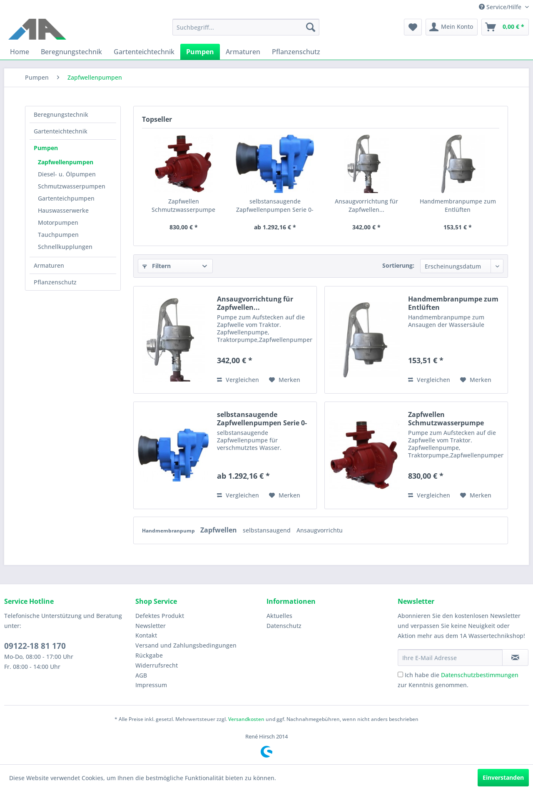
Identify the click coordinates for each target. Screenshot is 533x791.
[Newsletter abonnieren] (515, 657)
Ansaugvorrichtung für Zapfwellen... (366, 205)
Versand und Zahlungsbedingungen (186, 645)
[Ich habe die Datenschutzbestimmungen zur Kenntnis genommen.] (400, 674)
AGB (141, 675)
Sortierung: (398, 265)
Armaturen (49, 265)
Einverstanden (503, 777)
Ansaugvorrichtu (319, 530)
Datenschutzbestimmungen (479, 675)
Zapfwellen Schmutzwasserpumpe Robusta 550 (183, 205)
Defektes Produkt (159, 616)
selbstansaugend (267, 530)
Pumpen (46, 148)
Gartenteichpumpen (66, 198)
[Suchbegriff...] (245, 27)
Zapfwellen (219, 530)
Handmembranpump (169, 530)
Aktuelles (279, 616)
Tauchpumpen (58, 235)
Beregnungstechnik (61, 114)
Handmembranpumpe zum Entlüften (458, 205)
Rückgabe (149, 655)
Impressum (151, 685)
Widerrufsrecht (156, 665)
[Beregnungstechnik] (71, 52)
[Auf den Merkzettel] (284, 380)
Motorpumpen (58, 222)
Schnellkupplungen (65, 247)
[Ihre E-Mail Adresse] (450, 657)
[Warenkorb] (505, 27)
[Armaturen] (243, 52)
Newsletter (150, 626)
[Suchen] (310, 27)
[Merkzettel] (413, 27)
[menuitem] (245, 27)
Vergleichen (238, 380)
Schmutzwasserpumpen (71, 186)
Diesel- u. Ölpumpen (67, 174)
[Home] (19, 52)
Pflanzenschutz (55, 282)
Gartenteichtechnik (60, 131)
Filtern (156, 266)
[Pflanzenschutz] (296, 52)
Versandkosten (246, 719)
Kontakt (146, 635)
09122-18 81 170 (35, 645)
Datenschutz (283, 626)
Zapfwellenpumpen (65, 162)
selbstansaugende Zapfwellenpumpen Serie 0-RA (275, 205)
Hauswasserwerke (63, 210)
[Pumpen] (200, 52)
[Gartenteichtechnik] (144, 52)
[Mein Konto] (452, 27)
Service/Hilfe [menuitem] (501, 7)
